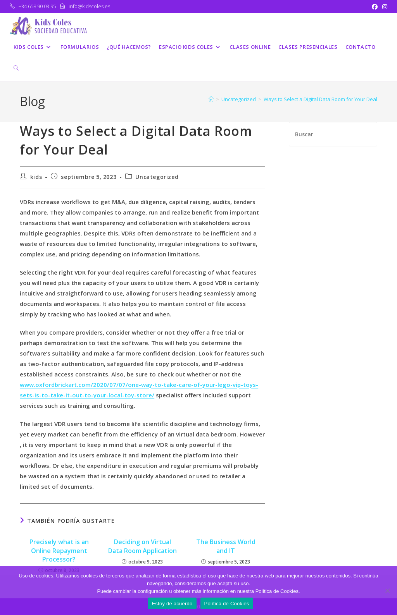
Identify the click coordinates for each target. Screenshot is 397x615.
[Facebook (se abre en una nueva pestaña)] (374, 6)
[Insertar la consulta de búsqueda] (333, 134)
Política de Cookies (226, 603)
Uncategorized (156, 176)
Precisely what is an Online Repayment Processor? (59, 550)
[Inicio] (211, 99)
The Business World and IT (225, 546)
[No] (387, 590)
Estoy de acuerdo (172, 603)
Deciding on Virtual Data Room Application (142, 546)
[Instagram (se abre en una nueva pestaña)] (383, 6)
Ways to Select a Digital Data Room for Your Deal (320, 99)
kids (36, 176)
